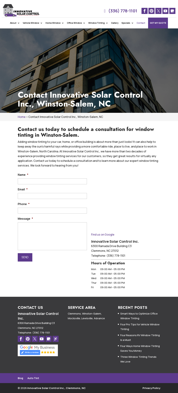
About (13, 28)
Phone (24, 204)
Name (23, 175)
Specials (126, 28)
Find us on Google (102, 234)
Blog (20, 378)
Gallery (115, 28)
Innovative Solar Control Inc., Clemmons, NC (56, 388)
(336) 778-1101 (119, 11)
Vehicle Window (31, 28)
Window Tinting (96, 28)
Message (25, 219)
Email (23, 189)
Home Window (53, 28)
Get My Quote (158, 28)
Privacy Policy (151, 388)
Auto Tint (33, 378)
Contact (141, 28)
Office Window (74, 28)
